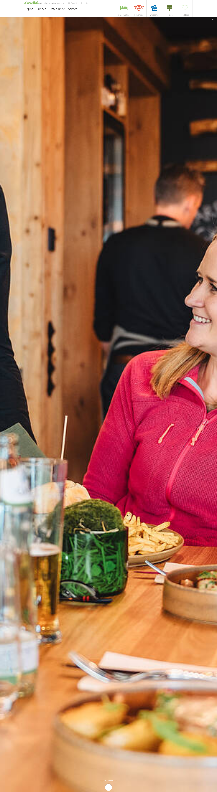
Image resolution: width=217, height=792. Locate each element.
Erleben (41, 9)
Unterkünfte (56, 9)
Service (72, 9)
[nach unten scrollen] (108, 785)
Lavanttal (44, 3)
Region (28, 9)
